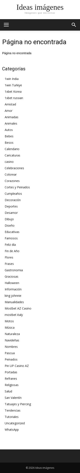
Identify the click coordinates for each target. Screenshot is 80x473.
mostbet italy (14, 315)
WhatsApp (12, 430)
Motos (9, 321)
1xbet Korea (13, 91)
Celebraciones (14, 168)
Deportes (11, 206)
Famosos (11, 238)
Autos (9, 130)
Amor (8, 111)
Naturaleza (12, 334)
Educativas (12, 232)
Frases (9, 264)
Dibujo (9, 219)
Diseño (10, 225)
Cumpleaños (13, 194)
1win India (12, 79)
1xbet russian (14, 98)
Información (13, 289)
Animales (11, 123)
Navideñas (12, 340)
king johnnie (13, 296)
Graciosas (11, 276)
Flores (9, 257)
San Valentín (13, 398)
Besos (9, 143)
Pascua (10, 353)
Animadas (11, 117)
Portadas (11, 372)
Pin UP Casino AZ (17, 366)
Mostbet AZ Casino (18, 308)
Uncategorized (15, 423)
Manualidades (14, 302)
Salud (8, 391)
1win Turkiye (13, 85)
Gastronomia (14, 270)
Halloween (12, 283)
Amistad (10, 104)
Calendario (12, 149)
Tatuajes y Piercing (18, 404)
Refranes (11, 378)
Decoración (13, 200)
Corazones (12, 181)
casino (9, 162)
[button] (74, 25)
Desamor (11, 213)
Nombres (11, 347)
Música (10, 327)
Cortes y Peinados (17, 187)
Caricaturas (12, 155)
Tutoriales (12, 417)
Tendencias (12, 410)
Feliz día (10, 245)
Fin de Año (12, 251)
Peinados (11, 359)
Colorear (11, 174)
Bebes (9, 136)
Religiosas (12, 385)
